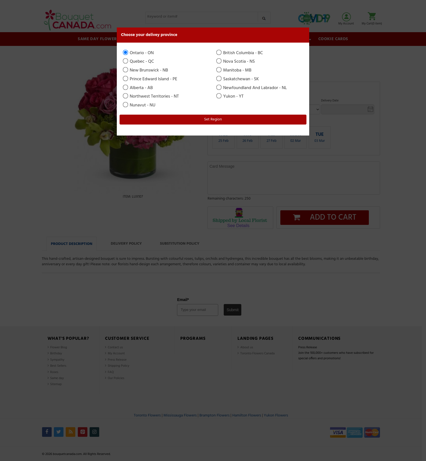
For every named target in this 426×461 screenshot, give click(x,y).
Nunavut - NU (139, 105)
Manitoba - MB (234, 70)
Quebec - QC (139, 61)
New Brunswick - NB (146, 70)
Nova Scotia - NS (236, 61)
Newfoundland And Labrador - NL (252, 88)
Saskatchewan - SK (238, 79)
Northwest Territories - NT (151, 96)
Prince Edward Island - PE (150, 79)
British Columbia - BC (240, 53)
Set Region (213, 119)
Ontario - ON (139, 53)
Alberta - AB (138, 88)
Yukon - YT (230, 96)
